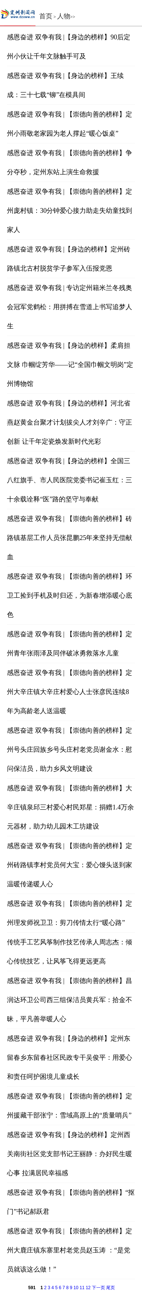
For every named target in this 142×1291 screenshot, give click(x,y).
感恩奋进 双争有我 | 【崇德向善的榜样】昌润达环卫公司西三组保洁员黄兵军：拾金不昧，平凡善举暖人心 (69, 1000)
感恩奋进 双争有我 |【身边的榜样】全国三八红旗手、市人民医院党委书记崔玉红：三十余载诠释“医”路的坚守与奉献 (69, 480)
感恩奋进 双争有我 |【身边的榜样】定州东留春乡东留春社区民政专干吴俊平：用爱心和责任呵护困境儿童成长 (69, 1057)
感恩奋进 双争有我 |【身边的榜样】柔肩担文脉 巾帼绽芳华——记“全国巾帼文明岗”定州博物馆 (70, 364)
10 (76, 1287)
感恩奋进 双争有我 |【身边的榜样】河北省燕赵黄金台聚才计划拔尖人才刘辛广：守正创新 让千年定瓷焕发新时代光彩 (69, 422)
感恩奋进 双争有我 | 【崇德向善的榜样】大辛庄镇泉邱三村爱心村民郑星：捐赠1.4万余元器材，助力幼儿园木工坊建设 (70, 807)
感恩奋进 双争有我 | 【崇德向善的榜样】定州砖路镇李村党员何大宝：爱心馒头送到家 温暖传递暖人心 (69, 865)
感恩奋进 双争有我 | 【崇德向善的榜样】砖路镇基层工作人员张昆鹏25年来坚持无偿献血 (69, 538)
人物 (63, 16)
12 (88, 1287)
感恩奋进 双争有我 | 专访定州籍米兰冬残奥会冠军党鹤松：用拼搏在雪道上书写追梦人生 (69, 307)
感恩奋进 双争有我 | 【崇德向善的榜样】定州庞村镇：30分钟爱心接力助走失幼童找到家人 (69, 210)
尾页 (110, 1287)
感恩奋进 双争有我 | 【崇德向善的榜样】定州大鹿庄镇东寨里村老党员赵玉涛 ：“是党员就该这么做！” (69, 1250)
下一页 (98, 1287)
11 (81, 1287)
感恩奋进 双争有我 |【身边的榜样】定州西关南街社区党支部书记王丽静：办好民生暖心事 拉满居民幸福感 (69, 1154)
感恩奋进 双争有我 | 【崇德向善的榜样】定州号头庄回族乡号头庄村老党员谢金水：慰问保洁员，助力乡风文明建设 (69, 749)
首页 (45, 16)
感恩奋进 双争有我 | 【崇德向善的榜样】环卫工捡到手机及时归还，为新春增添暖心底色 (69, 595)
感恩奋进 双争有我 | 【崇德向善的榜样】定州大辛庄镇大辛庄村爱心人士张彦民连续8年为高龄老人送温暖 (69, 692)
